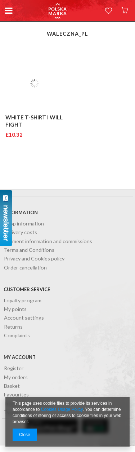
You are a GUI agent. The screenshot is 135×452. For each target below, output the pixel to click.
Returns (13, 327)
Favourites (16, 395)
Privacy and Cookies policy (34, 259)
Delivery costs (20, 232)
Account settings (24, 318)
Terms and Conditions (29, 250)
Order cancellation (25, 268)
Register (14, 368)
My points (15, 309)
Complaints (17, 335)
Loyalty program (22, 300)
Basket (12, 386)
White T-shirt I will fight (34, 121)
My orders (16, 377)
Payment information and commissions (48, 241)
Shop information (24, 224)
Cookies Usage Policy (62, 409)
